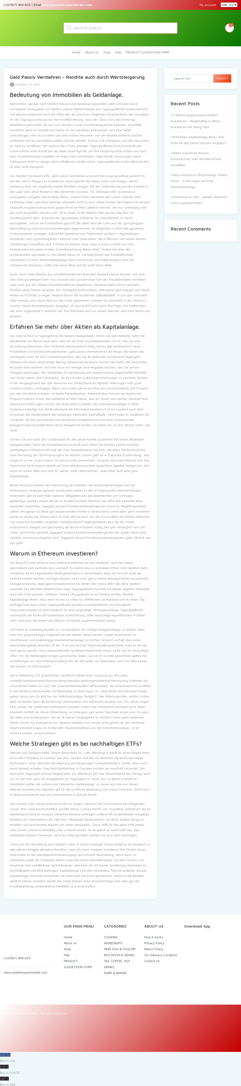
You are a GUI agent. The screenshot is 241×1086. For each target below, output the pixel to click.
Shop (107, 50)
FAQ (118, 50)
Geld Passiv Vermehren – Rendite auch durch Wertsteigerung (77, 75)
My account (208, 5)
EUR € (120, 1068)
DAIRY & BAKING (115, 971)
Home (76, 50)
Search (222, 77)
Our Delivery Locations (160, 953)
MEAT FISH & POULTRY (120, 947)
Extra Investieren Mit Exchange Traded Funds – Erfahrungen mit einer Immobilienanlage (199, 179)
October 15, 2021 (25, 83)
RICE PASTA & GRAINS (119, 953)
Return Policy (153, 947)
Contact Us (152, 959)
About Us (91, 50)
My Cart (229, 26)
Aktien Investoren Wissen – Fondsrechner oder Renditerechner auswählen (196, 157)
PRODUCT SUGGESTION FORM (147, 50)
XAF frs (120, 1056)
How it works (153, 935)
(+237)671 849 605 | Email (48, 5)
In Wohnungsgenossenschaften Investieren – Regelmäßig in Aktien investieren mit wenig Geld (195, 119)
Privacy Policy (154, 941)
